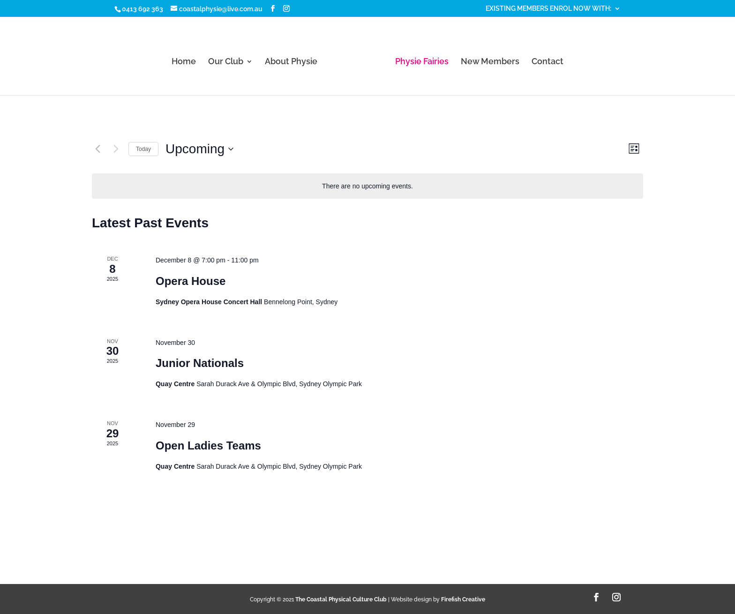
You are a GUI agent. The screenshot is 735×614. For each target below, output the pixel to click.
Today (143, 149)
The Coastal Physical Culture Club (341, 599)
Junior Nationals (200, 363)
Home (184, 62)
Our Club (225, 62)
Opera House (190, 281)
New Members (490, 62)
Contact (547, 62)
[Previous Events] (97, 149)
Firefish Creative (463, 599)
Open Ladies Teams (208, 445)
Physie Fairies (422, 62)
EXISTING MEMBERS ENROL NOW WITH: (548, 8)
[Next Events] (115, 149)
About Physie (291, 62)
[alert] (367, 186)
